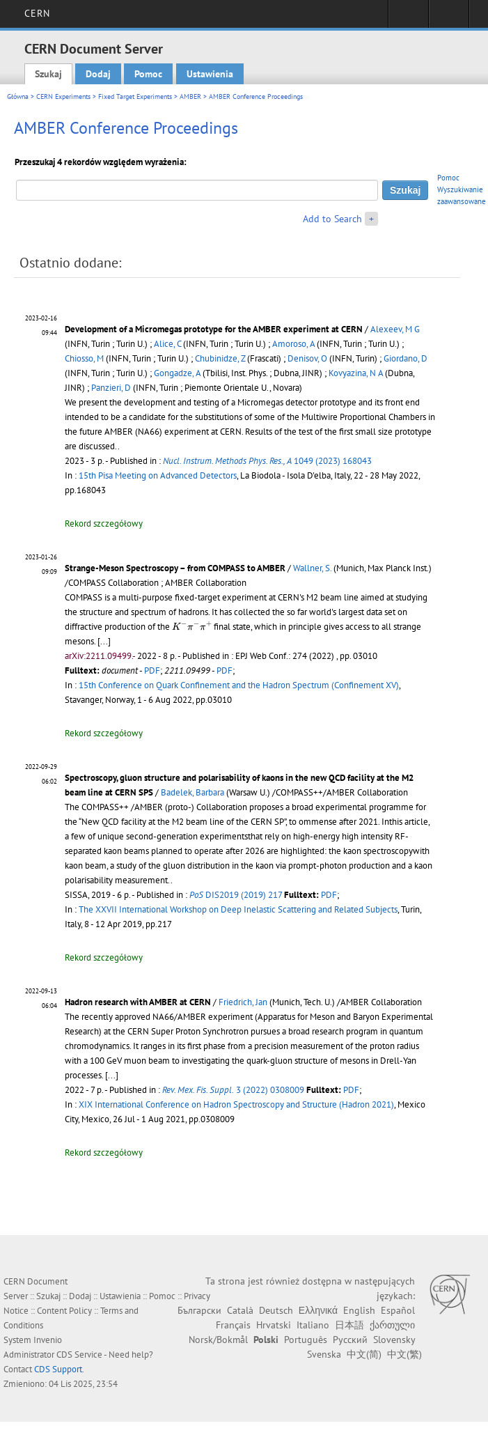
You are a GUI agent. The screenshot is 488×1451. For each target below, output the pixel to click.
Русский (350, 1339)
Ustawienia (210, 74)
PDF (152, 670)
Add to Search (332, 218)
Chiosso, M (84, 358)
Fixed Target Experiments (135, 96)
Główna (18, 96)
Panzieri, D (111, 388)
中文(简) (364, 1354)
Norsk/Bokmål (218, 1339)
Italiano (313, 1325)
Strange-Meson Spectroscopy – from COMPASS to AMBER (175, 568)
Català (240, 1310)
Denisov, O (307, 358)
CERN (37, 13)
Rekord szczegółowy (104, 523)
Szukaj (48, 74)
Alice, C (167, 344)
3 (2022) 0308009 (233, 1090)
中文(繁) (404, 1354)
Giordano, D (405, 358)
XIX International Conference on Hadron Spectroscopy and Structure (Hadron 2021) (236, 1104)
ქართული (392, 1325)
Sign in (408, 18)
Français (233, 1325)
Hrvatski (273, 1325)
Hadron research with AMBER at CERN (138, 1002)
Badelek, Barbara (192, 792)
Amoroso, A (293, 344)
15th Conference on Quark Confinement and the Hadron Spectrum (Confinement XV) (239, 685)
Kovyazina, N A (356, 373)
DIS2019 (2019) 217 (235, 895)
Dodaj (98, 74)
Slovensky (394, 1339)
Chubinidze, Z (220, 358)
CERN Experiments (63, 96)
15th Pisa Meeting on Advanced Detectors (158, 475)
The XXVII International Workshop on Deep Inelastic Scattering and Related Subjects (238, 909)
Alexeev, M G (395, 329)
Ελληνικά (318, 1310)
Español (398, 1310)
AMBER (190, 96)
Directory (449, 18)
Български (199, 1310)
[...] (104, 641)
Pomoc (148, 74)
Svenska (324, 1354)
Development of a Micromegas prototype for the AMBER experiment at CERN (214, 329)
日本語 (349, 1325)
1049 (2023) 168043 (267, 461)
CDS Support (58, 1369)
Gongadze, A (177, 373)
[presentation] (192, 625)
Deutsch (276, 1310)
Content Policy (64, 1311)
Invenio (47, 1340)
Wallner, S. (312, 568)
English (359, 1310)
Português (305, 1339)
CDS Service (79, 1354)
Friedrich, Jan (243, 1002)
